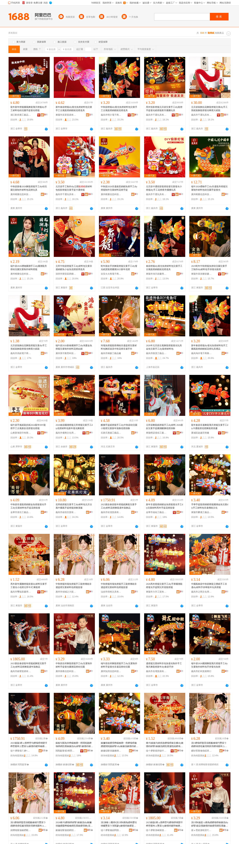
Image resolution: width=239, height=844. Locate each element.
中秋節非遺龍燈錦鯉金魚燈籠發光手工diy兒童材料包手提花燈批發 (28, 506)
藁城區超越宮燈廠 (200, 432)
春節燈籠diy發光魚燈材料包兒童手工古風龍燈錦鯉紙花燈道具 (164, 268)
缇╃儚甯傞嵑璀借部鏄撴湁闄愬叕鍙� (156, 830)
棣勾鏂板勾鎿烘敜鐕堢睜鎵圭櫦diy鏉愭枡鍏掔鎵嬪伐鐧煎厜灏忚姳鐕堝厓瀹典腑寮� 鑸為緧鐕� (164, 745)
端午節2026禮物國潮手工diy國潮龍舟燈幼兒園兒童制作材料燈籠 (28, 268)
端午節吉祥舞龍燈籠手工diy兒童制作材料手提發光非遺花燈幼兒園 (119, 665)
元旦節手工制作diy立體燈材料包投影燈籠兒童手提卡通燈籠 (74, 188)
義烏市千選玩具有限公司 (156, 115)
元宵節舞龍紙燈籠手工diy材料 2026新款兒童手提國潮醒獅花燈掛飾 (164, 427)
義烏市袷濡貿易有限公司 (111, 512)
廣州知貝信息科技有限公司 (111, 671)
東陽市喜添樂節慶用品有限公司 (201, 274)
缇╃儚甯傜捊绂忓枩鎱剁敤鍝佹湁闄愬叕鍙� (156, 750)
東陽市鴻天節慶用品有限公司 (156, 274)
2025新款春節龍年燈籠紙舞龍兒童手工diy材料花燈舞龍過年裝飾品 (119, 506)
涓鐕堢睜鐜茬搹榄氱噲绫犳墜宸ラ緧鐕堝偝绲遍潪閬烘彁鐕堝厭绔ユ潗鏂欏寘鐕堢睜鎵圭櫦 (209, 745)
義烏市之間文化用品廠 (201, 591)
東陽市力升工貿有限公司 (156, 591)
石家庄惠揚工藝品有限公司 (111, 432)
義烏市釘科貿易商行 (201, 671)
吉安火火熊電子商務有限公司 (111, 274)
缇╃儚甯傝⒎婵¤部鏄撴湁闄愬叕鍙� (20, 750)
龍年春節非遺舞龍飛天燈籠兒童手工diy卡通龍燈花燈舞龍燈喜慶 (209, 427)
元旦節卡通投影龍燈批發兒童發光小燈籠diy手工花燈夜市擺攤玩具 (164, 188)
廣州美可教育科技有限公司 (66, 353)
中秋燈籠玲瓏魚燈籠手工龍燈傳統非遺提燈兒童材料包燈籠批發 (73, 586)
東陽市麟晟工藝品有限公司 (201, 512)
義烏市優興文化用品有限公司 (66, 432)
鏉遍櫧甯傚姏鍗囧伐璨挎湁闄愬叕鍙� (66, 830)
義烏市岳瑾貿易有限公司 (156, 671)
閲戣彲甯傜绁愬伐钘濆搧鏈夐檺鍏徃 (66, 750)
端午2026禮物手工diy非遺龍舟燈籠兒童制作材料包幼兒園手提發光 (209, 188)
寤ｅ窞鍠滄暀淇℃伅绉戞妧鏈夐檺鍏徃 (201, 830)
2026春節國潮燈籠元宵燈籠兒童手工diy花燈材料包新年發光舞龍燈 (74, 427)
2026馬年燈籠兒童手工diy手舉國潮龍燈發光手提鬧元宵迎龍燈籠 (164, 586)
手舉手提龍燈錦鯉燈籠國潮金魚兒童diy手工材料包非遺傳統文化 (209, 506)
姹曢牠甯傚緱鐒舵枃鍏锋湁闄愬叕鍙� (20, 830)
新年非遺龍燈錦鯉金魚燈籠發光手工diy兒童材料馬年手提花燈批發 (164, 506)
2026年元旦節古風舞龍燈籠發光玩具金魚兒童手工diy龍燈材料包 (164, 347)
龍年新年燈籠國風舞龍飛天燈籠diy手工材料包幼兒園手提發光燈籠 (28, 109)
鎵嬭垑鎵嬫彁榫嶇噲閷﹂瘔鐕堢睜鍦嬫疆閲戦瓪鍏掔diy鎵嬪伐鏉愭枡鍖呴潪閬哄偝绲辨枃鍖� (119, 745)
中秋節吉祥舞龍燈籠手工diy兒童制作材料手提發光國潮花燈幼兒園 (74, 665)
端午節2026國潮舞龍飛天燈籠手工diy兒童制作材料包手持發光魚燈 (209, 665)
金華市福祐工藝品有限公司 (156, 512)
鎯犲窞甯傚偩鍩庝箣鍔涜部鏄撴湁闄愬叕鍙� (201, 750)
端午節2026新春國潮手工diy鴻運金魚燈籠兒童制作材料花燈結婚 (74, 347)
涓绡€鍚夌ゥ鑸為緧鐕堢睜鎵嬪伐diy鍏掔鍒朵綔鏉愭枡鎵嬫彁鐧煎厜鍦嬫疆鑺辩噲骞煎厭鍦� (209, 824)
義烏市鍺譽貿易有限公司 (20, 671)
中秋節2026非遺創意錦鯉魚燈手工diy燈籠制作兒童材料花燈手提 (119, 188)
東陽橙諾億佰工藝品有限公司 (156, 432)
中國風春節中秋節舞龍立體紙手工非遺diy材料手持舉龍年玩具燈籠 (209, 586)
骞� (45, 750)
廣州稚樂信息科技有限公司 (20, 194)
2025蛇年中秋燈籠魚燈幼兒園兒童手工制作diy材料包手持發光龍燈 (209, 268)
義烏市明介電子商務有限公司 (111, 115)
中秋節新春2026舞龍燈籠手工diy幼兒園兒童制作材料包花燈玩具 (28, 188)
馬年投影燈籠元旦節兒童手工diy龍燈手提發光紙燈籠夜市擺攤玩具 (164, 109)
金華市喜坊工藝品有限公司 (20, 512)
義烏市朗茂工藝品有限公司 (156, 353)
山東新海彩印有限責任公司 (20, 432)
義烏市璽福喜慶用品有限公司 (20, 591)
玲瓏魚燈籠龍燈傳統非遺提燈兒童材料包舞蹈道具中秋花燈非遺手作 (119, 347)
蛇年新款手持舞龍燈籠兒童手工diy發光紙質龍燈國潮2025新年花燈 (119, 268)
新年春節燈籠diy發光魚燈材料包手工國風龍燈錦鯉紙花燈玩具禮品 (209, 347)
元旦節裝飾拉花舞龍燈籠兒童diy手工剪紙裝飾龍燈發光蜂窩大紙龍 (209, 109)
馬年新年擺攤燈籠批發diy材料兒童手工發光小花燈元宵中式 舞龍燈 (28, 586)
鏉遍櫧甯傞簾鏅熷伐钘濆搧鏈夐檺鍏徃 (111, 750)
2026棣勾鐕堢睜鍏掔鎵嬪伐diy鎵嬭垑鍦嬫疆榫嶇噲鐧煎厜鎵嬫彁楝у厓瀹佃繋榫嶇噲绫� (74, 824)
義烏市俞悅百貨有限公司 (66, 512)
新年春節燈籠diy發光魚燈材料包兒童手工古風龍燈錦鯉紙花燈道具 (74, 109)
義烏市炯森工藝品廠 (111, 353)
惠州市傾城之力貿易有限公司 (66, 591)
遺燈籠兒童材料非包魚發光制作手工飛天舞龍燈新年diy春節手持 (164, 665)
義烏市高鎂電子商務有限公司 (20, 353)
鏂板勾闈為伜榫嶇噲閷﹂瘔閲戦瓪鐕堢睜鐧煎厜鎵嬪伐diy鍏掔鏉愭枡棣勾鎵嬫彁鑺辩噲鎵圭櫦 (73, 745)
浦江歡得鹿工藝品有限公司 (20, 115)
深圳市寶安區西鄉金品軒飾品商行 (66, 274)
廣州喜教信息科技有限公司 (66, 671)
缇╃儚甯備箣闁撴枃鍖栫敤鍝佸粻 (111, 830)
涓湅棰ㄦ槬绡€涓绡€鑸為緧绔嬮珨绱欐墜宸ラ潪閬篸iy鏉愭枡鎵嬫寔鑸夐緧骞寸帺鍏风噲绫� (119, 824)
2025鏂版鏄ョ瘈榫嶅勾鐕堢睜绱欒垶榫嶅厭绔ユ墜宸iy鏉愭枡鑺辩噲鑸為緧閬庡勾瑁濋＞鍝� (28, 745)
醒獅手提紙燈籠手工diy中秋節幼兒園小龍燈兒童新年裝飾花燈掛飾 (119, 427)
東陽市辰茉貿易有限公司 (66, 115)
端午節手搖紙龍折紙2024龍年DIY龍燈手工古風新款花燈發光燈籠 (28, 427)
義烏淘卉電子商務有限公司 (201, 353)
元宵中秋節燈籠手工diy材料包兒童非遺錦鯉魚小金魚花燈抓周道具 (74, 268)
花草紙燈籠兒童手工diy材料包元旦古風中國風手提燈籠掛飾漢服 (74, 506)
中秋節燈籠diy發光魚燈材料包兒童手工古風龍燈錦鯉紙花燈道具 (119, 109)
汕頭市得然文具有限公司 (111, 591)
